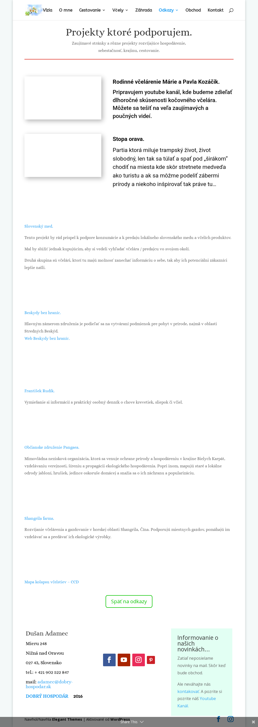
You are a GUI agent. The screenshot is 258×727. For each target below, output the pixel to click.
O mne (65, 10)
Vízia (47, 10)
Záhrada (143, 10)
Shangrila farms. (39, 518)
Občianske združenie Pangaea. (51, 447)
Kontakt (215, 10)
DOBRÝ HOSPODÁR (47, 696)
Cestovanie (90, 10)
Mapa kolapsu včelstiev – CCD (51, 582)
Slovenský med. (38, 226)
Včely (117, 10)
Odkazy (166, 10)
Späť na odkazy (129, 601)
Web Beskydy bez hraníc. (47, 338)
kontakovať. (188, 691)
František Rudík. (39, 390)
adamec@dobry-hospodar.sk (49, 684)
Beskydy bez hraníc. (42, 312)
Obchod (193, 10)
